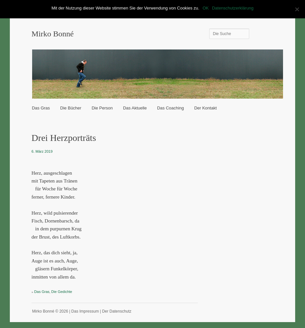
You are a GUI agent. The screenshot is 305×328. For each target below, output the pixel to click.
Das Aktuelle (135, 108)
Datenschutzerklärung (232, 8)
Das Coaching (170, 108)
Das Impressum (85, 311)
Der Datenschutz (116, 311)
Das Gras (41, 108)
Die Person (102, 108)
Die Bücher (70, 108)
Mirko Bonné (52, 33)
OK (206, 8)
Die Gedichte (61, 292)
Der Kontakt (205, 108)
